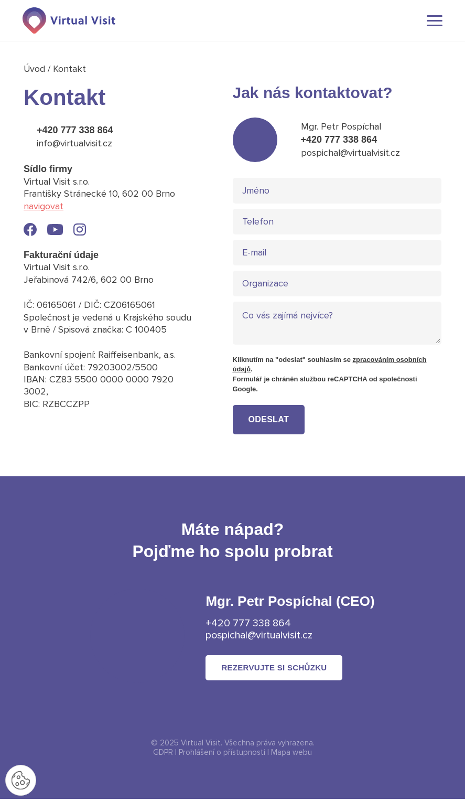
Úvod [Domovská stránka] (36, 68)
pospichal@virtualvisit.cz (350, 152)
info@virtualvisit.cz (74, 143)
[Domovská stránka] (71, 21)
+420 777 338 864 (75, 130)
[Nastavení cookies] (21, 780)
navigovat (43, 206)
